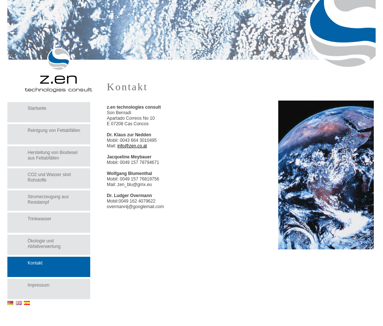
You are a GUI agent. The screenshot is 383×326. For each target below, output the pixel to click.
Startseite (37, 108)
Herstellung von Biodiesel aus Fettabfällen (52, 155)
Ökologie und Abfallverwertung (44, 243)
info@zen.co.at (132, 145)
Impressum (38, 285)
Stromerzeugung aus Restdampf (48, 199)
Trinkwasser (39, 218)
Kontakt (35, 263)
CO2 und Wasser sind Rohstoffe (49, 177)
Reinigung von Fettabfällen (54, 130)
